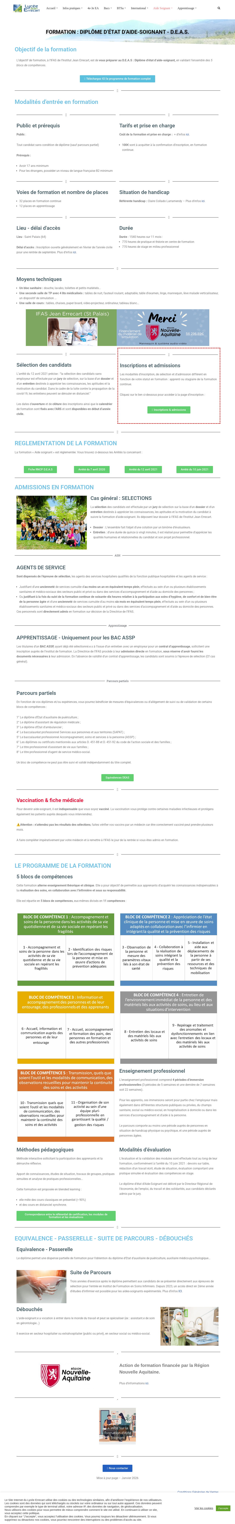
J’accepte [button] (223, 1508)
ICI (180, 1292)
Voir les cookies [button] (203, 1508)
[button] (57, 8)
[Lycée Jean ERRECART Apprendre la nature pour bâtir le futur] (26, 8)
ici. (188, 134)
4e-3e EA (93, 8)
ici (203, 201)
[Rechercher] (219, 8)
